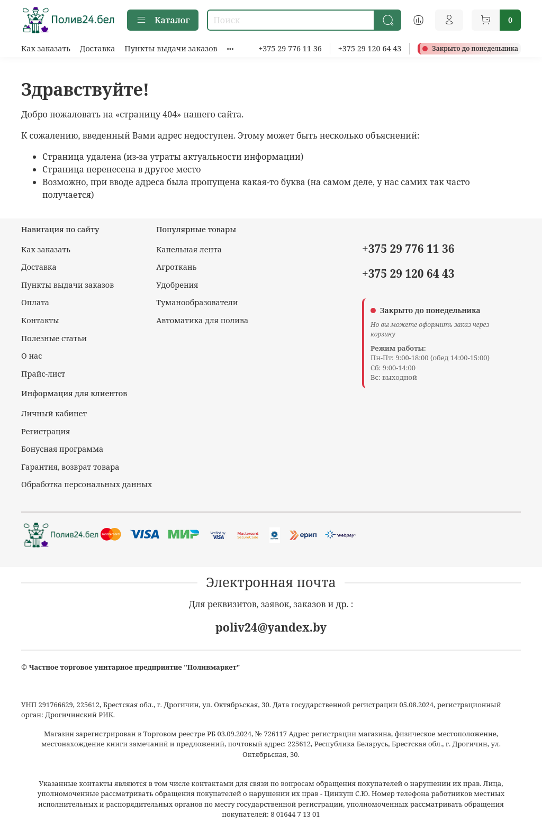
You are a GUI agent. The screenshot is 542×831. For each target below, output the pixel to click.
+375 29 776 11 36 (290, 48)
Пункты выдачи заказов (170, 48)
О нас (31, 356)
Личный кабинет (54, 413)
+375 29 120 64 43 (370, 48)
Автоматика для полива (202, 320)
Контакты (40, 320)
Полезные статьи (54, 338)
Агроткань (176, 267)
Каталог (162, 20)
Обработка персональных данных (86, 484)
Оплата (35, 302)
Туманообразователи (197, 302)
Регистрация (45, 431)
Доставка (97, 48)
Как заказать (45, 48)
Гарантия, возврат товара (70, 467)
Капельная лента (189, 249)
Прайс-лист (43, 374)
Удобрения (177, 285)
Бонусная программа (62, 449)
